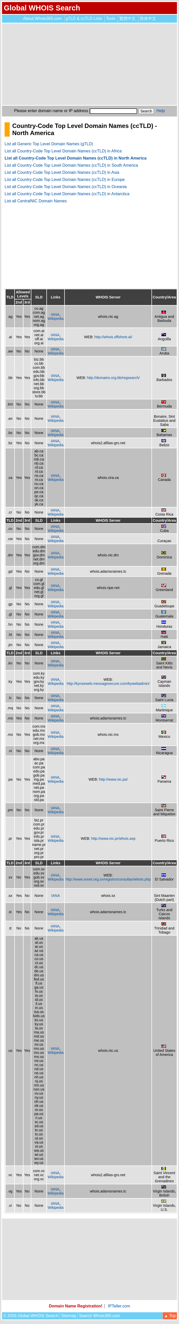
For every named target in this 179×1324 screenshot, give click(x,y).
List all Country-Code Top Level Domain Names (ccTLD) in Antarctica (67, 194)
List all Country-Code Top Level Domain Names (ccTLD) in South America (71, 165)
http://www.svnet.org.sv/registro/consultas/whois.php (108, 879)
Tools (110, 18)
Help (161, 111)
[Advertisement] (89, 64)
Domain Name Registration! (76, 1306)
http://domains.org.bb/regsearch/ (113, 378)
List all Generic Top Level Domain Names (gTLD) (49, 144)
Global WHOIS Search (42, 8)
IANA (55, 314)
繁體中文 (127, 18)
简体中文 (148, 18)
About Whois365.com (42, 18)
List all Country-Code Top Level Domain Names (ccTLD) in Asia (62, 172)
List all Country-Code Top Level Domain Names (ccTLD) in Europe (65, 179)
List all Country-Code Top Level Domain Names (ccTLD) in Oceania (66, 187)
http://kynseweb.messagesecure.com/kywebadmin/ (108, 683)
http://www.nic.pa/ (113, 779)
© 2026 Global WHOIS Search (30, 1316)
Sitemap (68, 1316)
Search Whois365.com (99, 1316)
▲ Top (170, 1316)
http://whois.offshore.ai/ (113, 337)
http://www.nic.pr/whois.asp (113, 838)
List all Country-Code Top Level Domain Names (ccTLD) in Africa (63, 151)
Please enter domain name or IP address (51, 111)
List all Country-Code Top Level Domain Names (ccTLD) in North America (76, 158)
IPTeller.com (119, 1306)
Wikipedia (55, 319)
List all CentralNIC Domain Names (36, 201)
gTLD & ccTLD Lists (84, 18)
